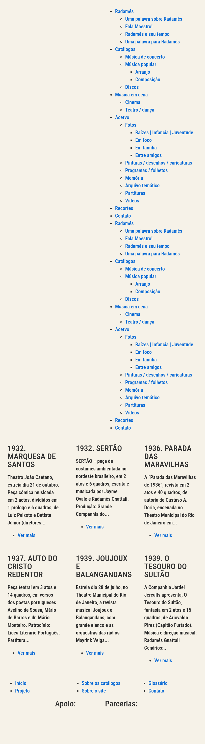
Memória (134, 178)
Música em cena (131, 95)
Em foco (143, 140)
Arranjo (142, 72)
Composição (147, 79)
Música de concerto (145, 57)
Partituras (135, 193)
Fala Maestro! (138, 26)
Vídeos (132, 201)
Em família (146, 148)
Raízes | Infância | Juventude (164, 132)
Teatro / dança (139, 110)
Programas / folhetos (146, 170)
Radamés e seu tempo (147, 34)
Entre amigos (148, 155)
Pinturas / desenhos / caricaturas (158, 163)
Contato (123, 216)
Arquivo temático (142, 185)
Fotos (130, 125)
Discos (132, 87)
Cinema (132, 102)
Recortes (124, 208)
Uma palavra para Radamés (152, 42)
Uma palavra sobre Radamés (153, 19)
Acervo (122, 117)
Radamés (124, 11)
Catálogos (125, 49)
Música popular (140, 64)
